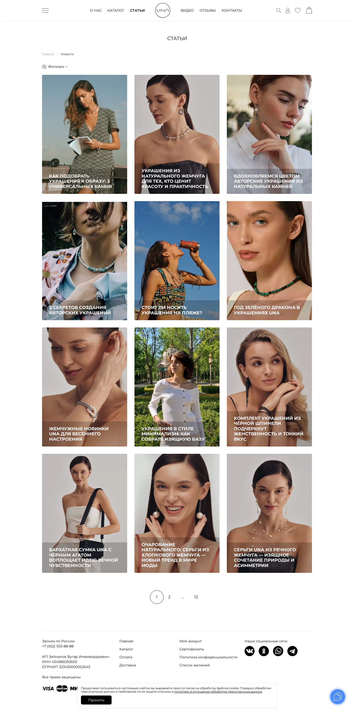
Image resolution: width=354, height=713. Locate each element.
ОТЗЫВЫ (208, 10)
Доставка (127, 665)
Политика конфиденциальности (208, 657)
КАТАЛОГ (115, 10)
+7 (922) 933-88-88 (58, 646)
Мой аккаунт (190, 641)
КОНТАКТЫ (232, 10)
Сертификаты (191, 649)
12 (196, 597)
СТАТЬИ (137, 10)
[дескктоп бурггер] (45, 10)
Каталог (126, 649)
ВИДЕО (187, 10)
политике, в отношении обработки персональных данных (218, 691)
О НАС (96, 10)
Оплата (125, 657)
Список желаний (194, 665)
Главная (126, 641)
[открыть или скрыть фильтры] (54, 66)
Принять (96, 700)
